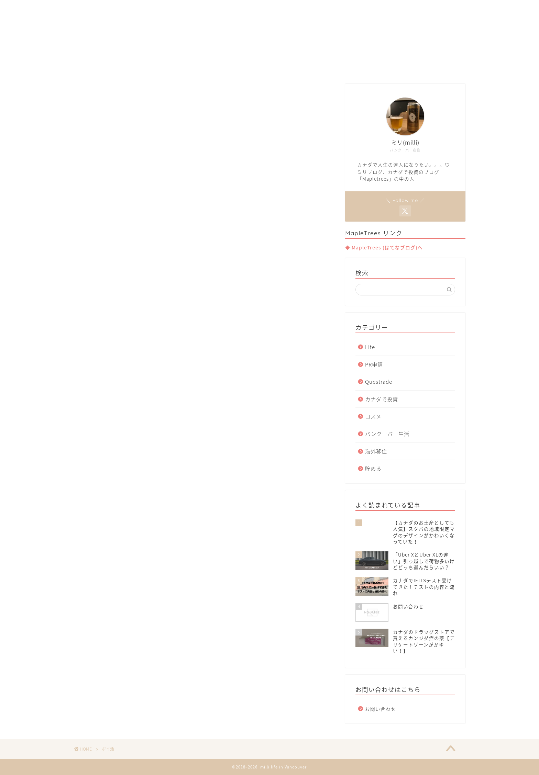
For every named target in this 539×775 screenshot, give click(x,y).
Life (370, 347)
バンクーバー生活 (387, 434)
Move (269, 66)
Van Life (235, 66)
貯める (373, 468)
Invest (300, 66)
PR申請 (374, 364)
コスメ (373, 416)
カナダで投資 (381, 399)
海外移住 (376, 451)
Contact (336, 66)
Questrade (378, 381)
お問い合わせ (380, 708)
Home (200, 66)
